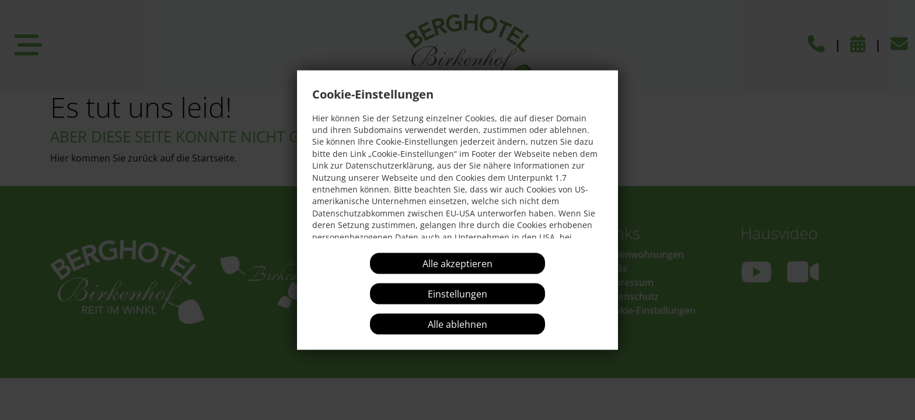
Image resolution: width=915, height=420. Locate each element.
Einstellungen (457, 294)
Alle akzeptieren (457, 263)
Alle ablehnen (457, 324)
